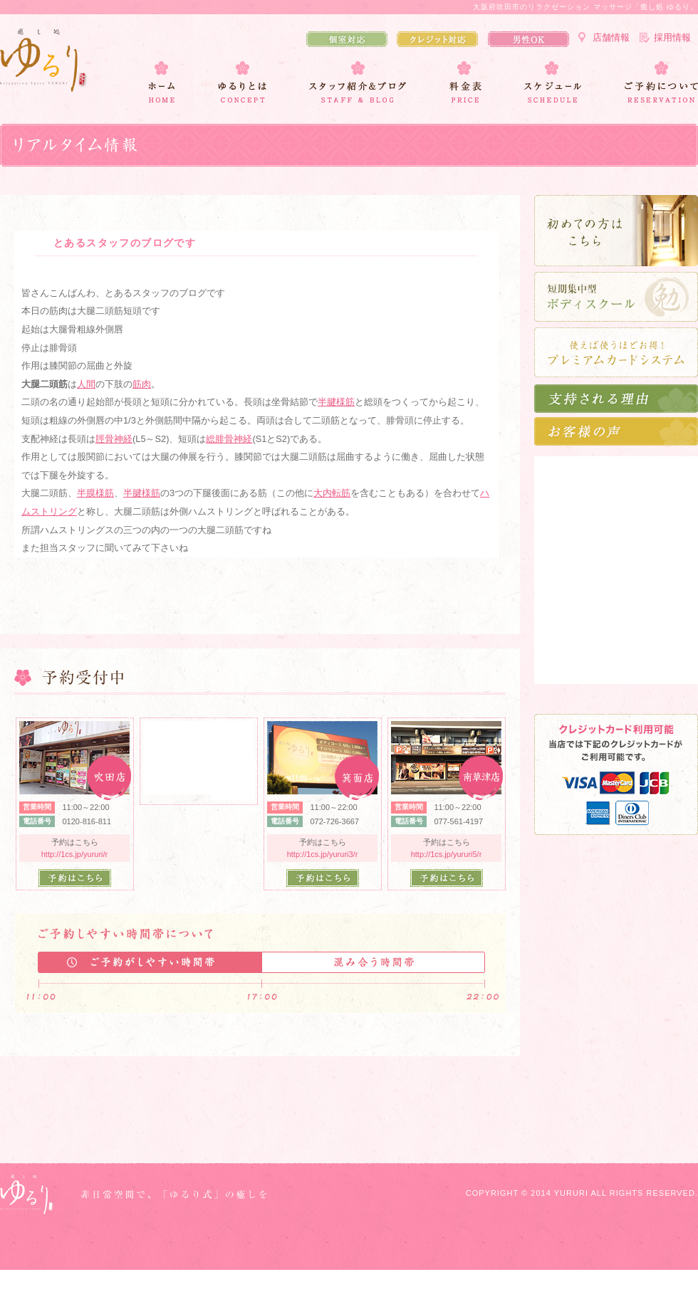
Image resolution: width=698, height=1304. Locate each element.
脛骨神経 (113, 438)
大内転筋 (331, 493)
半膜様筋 (95, 493)
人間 (86, 384)
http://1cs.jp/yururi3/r (322, 854)
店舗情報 (611, 37)
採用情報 (672, 37)
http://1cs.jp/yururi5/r (446, 854)
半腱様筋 (336, 401)
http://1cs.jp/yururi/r (74, 854)
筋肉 (141, 384)
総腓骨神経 (229, 438)
